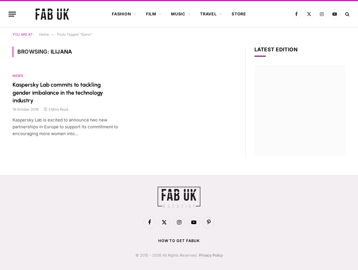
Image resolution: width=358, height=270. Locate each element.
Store (239, 13)
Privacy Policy (211, 255)
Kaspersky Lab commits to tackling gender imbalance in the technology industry (58, 92)
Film (151, 13)
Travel (208, 13)
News (18, 76)
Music (178, 13)
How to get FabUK (179, 240)
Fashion (121, 13)
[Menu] (12, 14)
